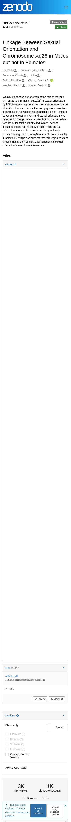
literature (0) (17, 734)
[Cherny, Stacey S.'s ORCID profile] (51, 80)
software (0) (17, 744)
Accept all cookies (38, 811)
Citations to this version (19, 756)
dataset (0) (16, 739)
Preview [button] (39, 699)
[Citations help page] (18, 715)
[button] (35, 164)
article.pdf (11, 676)
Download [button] (56, 699)
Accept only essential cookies (54, 811)
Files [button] (35, 667)
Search (60, 727)
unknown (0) (17, 749)
